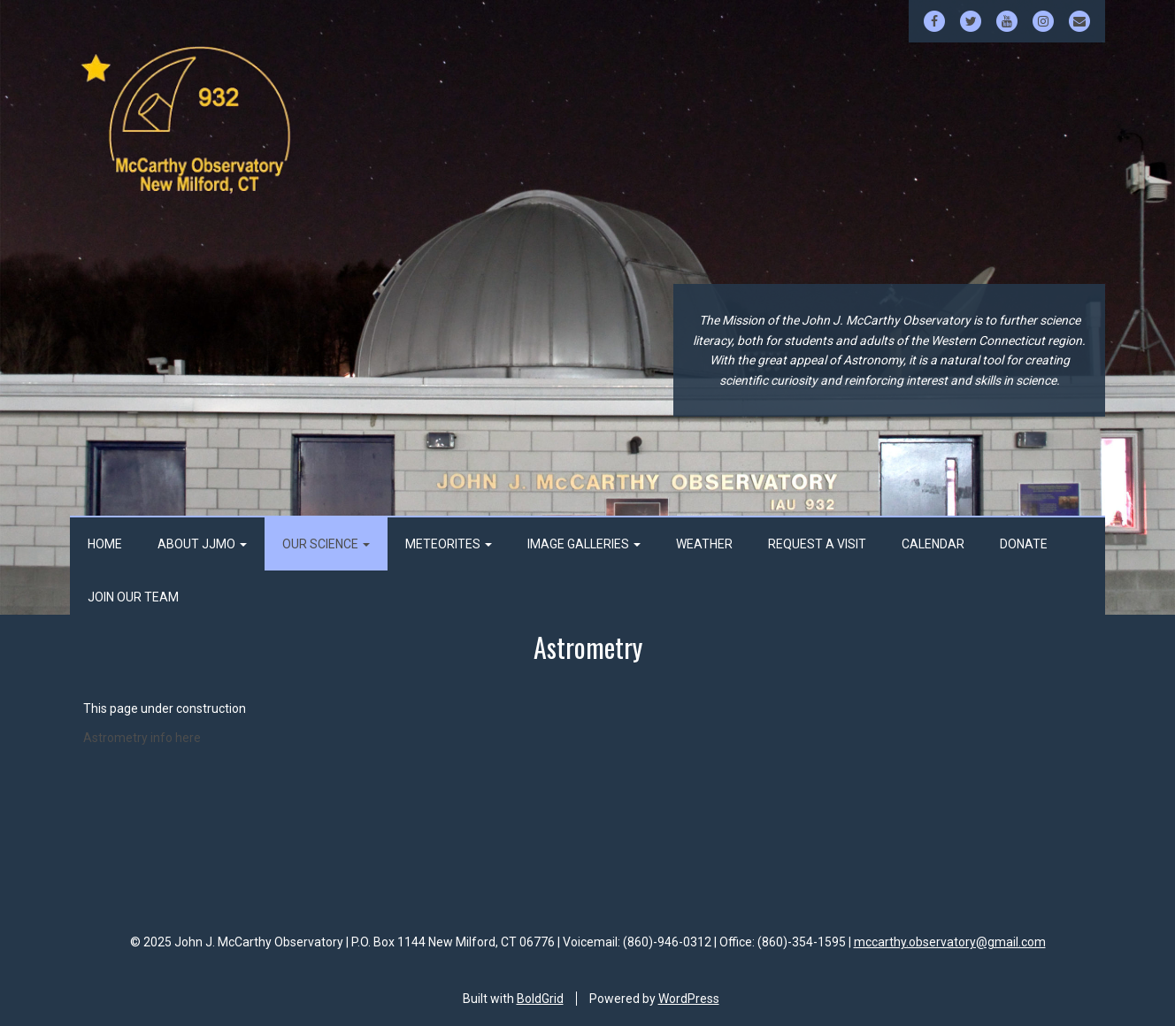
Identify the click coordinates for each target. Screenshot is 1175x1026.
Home (105, 544)
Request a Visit (817, 544)
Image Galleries (584, 544)
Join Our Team (133, 597)
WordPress (688, 999)
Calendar (933, 544)
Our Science (326, 544)
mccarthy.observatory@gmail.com (950, 942)
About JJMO (202, 544)
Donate (1024, 544)
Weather (704, 544)
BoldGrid (540, 999)
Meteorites (448, 544)
